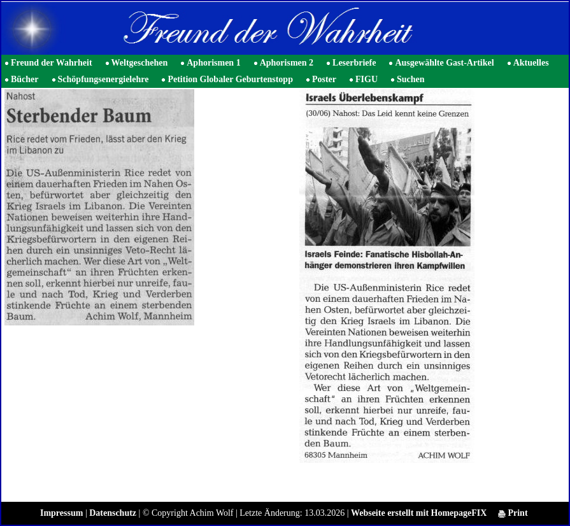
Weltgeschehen (139, 63)
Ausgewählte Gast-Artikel (444, 63)
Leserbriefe (354, 63)
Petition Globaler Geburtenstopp (230, 79)
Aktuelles (531, 63)
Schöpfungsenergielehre (103, 79)
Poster (324, 79)
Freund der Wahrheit (51, 63)
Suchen (411, 79)
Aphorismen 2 (286, 63)
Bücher (25, 79)
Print (513, 513)
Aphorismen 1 (213, 63)
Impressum (61, 513)
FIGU (366, 79)
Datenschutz (112, 513)
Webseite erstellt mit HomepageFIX (419, 513)
